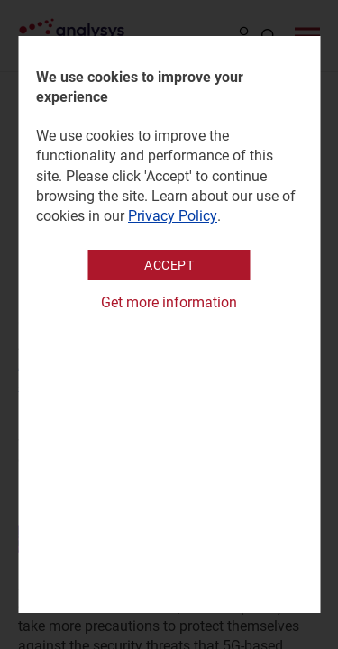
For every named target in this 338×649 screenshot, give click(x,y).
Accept (169, 265)
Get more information (169, 302)
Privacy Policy (172, 215)
